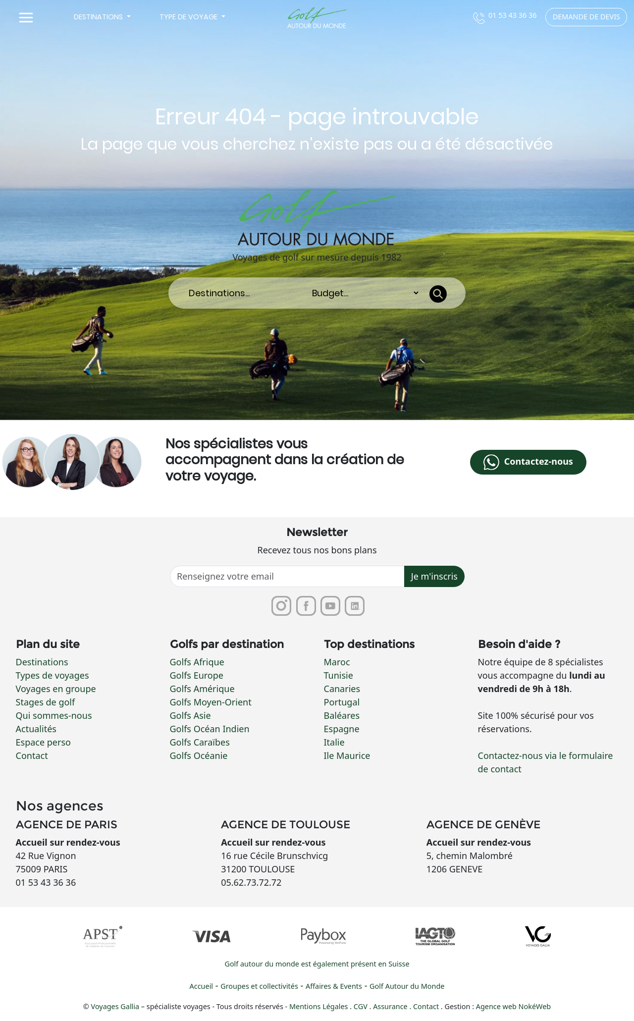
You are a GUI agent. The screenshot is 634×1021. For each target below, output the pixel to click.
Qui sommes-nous (54, 715)
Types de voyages (52, 675)
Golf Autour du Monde (407, 986)
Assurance (391, 1007)
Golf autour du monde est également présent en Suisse (316, 964)
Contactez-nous (528, 462)
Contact (32, 755)
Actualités (36, 729)
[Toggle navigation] (26, 18)
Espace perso (43, 742)
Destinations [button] (99, 17)
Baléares (342, 715)
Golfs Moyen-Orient (211, 702)
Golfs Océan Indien (210, 729)
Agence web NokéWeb (513, 1007)
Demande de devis (586, 16)
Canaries (342, 689)
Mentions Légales (319, 1007)
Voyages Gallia (115, 1007)
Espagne (342, 729)
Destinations (42, 662)
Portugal (342, 702)
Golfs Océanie (199, 755)
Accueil (201, 986)
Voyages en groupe (56, 689)
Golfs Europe (196, 675)
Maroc (337, 662)
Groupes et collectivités (259, 986)
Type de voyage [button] (189, 17)
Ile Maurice (347, 755)
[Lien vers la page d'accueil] (317, 17)
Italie (334, 742)
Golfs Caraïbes (200, 742)
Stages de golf (45, 702)
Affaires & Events (334, 986)
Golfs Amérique (202, 689)
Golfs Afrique (197, 662)
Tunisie (338, 675)
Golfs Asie (190, 715)
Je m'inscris (434, 577)
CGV (362, 1007)
